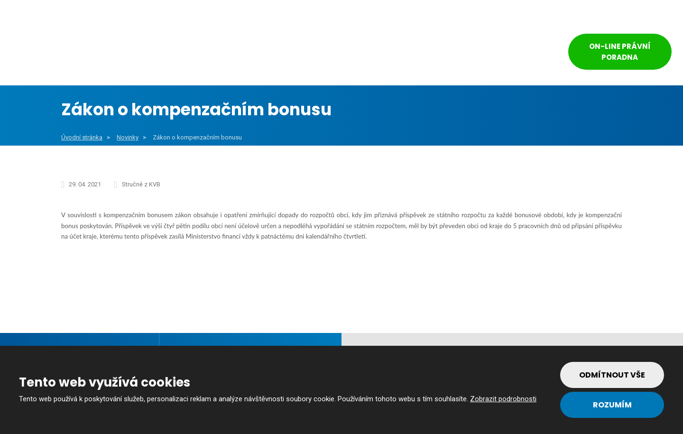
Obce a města (134, 53)
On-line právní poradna (620, 51)
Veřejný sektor (222, 53)
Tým (457, 53)
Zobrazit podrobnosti (503, 399)
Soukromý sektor (316, 53)
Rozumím (612, 404)
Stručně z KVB (141, 184)
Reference (400, 53)
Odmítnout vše (612, 374)
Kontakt (512, 53)
